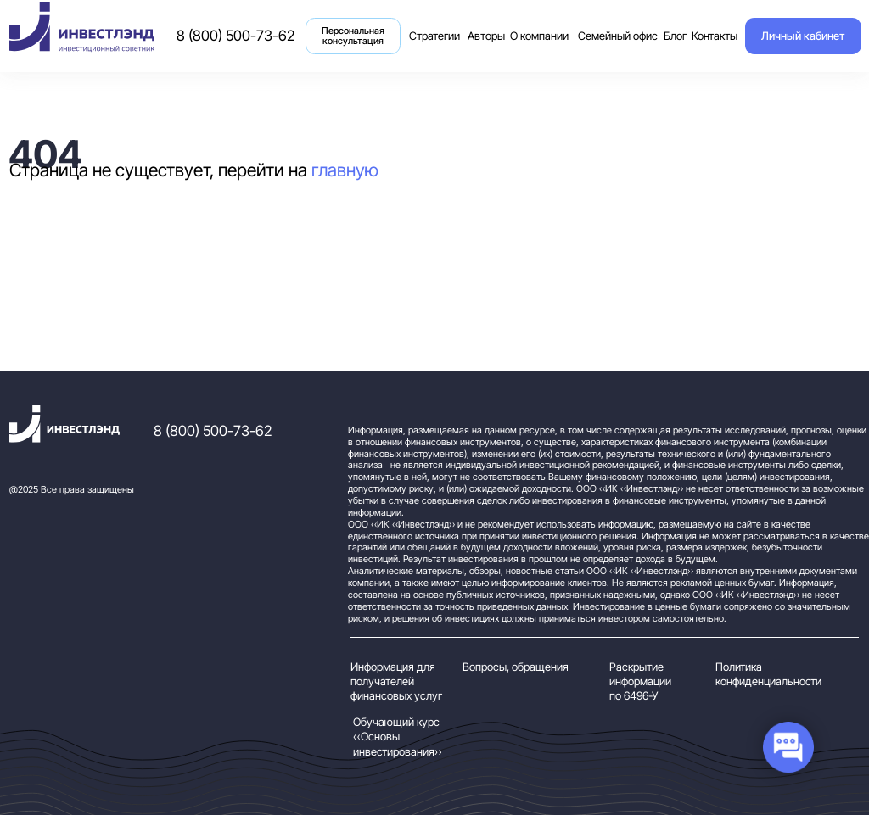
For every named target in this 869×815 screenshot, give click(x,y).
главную (344, 170)
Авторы (486, 36)
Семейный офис (618, 36)
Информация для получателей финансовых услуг (396, 681)
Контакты (714, 36)
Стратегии (432, 27)
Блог (675, 36)
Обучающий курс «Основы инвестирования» (397, 736)
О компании (539, 36)
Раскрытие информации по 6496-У (640, 681)
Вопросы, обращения (516, 667)
